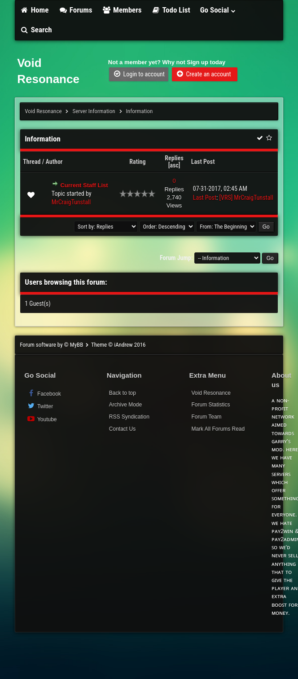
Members (122, 9)
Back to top (122, 393)
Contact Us (122, 429)
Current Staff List (84, 185)
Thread (31, 161)
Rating (137, 161)
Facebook (43, 393)
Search (36, 29)
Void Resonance (43, 111)
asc (174, 165)
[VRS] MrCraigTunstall (246, 197)
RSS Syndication (129, 417)
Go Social (218, 9)
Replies (174, 158)
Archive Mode (125, 404)
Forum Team (206, 417)
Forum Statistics (210, 404)
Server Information (93, 111)
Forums (75, 9)
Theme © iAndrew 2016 (118, 344)
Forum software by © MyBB (52, 344)
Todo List (171, 9)
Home (34, 9)
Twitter (39, 406)
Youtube (41, 419)
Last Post (203, 161)
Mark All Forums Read (218, 429)
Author (54, 161)
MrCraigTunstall (71, 202)
